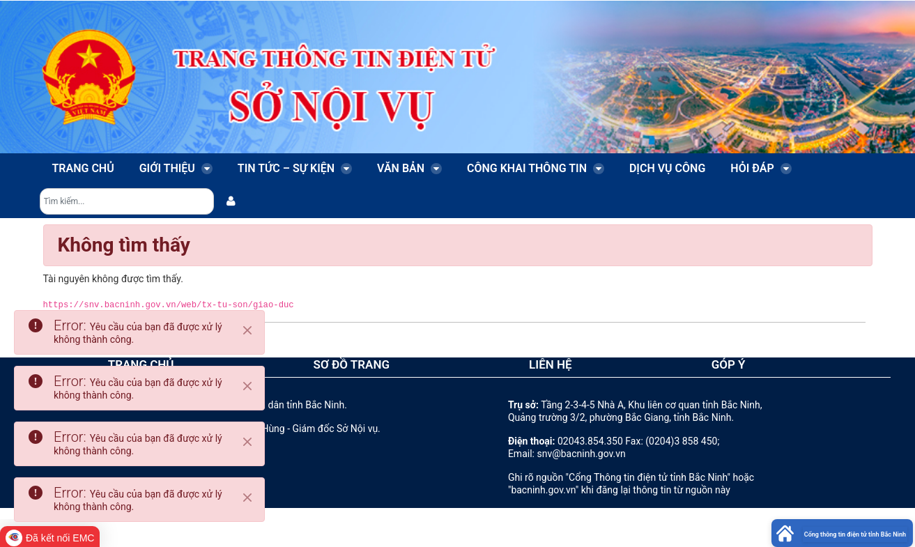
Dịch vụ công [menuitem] (667, 168)
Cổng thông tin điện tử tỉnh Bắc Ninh (855, 534)
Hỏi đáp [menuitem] (760, 168)
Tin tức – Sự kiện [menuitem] (295, 168)
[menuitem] (231, 201)
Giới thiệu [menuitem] (176, 168)
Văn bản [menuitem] (409, 168)
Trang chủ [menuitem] (83, 168)
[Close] (247, 330)
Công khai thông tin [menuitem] (535, 168)
